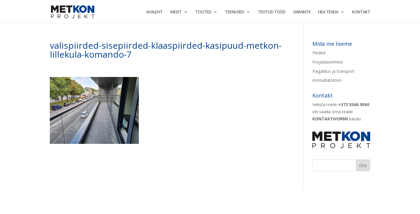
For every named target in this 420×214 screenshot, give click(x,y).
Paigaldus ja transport (333, 71)
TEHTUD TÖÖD (271, 12)
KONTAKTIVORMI (330, 119)
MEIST (176, 12)
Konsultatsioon (326, 80)
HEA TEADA (328, 12)
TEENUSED (234, 12)
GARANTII (301, 12)
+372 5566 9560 (353, 104)
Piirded (318, 53)
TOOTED (203, 12)
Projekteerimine (327, 62)
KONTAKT (361, 12)
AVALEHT (154, 12)
